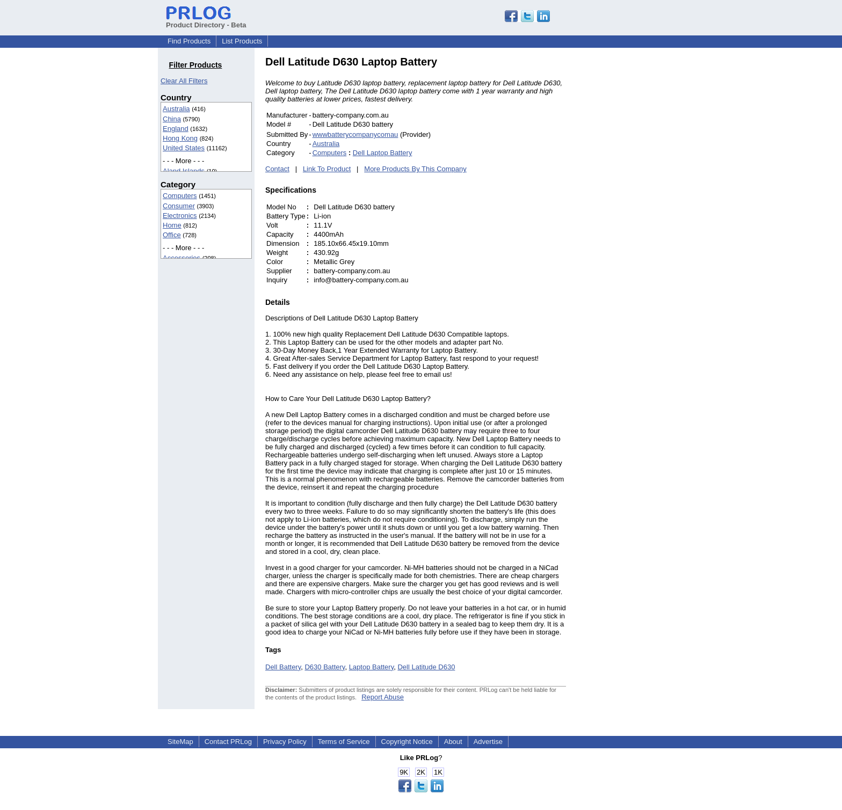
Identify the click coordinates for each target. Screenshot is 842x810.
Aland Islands (184, 171)
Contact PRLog (228, 742)
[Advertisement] (638, 217)
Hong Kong (180, 138)
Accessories (181, 258)
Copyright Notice (407, 742)
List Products (242, 41)
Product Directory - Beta (206, 21)
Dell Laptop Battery (382, 153)
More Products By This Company (415, 169)
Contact (277, 169)
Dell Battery (283, 667)
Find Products (189, 41)
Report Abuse (382, 697)
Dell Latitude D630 (426, 667)
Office (172, 235)
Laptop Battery (371, 667)
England (175, 129)
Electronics (180, 215)
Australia (176, 109)
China (172, 119)
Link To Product (327, 169)
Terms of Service (344, 742)
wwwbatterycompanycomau (355, 134)
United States (184, 148)
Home (172, 225)
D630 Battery (324, 667)
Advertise (488, 742)
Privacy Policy (285, 742)
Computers (180, 196)
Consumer (179, 206)
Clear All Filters (184, 81)
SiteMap (180, 742)
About (453, 742)
